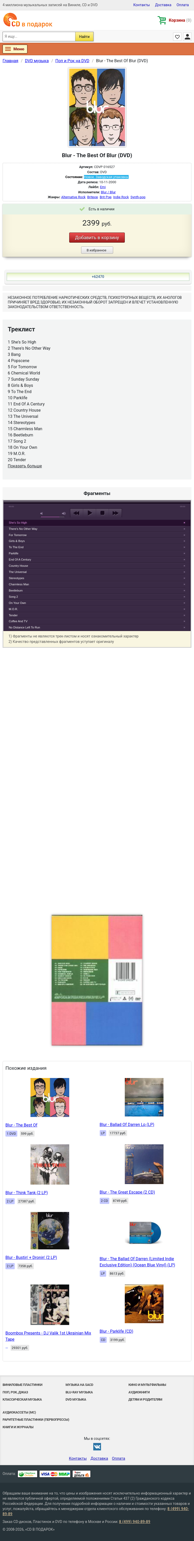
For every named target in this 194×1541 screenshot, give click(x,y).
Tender (13, 615)
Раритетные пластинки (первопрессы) (36, 1420)
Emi (103, 187)
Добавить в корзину (97, 237)
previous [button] (76, 513)
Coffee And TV (18, 621)
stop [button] (102, 513)
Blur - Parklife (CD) (116, 1331)
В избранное (96, 250)
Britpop (92, 197)
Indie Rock (121, 197)
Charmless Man (19, 584)
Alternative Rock (73, 197)
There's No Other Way (23, 528)
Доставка (163, 5)
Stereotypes (16, 578)
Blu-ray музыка (79, 1392)
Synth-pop (137, 197)
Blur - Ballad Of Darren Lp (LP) (127, 1124)
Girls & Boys (17, 540)
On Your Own (17, 602)
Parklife (13, 553)
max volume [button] (64, 513)
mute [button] (42, 513)
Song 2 (13, 596)
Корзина (180, 20)
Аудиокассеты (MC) (19, 1412)
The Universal (18, 571)
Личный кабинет (187, 37)
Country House (18, 565)
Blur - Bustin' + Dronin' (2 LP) (31, 1257)
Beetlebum (16, 590)
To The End (16, 547)
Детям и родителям (145, 1399)
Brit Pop (106, 197)
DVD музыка (76, 1399)
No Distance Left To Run (24, 627)
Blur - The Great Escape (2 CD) (127, 1192)
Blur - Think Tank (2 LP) (26, 1192)
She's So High (18, 522)
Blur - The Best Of (21, 1125)
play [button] (89, 513)
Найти (84, 37)
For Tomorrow (18, 535)
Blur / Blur (108, 192)
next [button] (115, 513)
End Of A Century (20, 559)
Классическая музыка (22, 1399)
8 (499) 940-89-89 (134, 1522)
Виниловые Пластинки (22, 1385)
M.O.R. (13, 609)
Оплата (182, 5)
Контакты (141, 5)
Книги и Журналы (18, 1427)
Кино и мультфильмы (147, 1385)
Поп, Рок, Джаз (15, 1392)
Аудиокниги (139, 1392)
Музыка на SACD (79, 1385)
